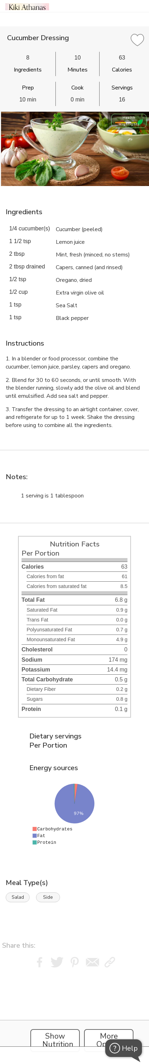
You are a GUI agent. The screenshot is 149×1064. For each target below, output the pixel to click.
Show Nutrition (57, 1040)
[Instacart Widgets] (74, 1014)
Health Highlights (129, 120)
